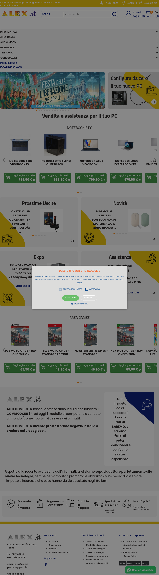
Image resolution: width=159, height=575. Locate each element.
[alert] (79, 287)
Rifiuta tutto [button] (89, 298)
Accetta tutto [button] (70, 298)
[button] (79, 287)
